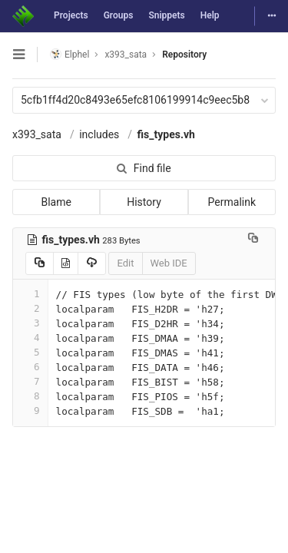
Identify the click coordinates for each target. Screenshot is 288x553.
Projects (71, 15)
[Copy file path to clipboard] (253, 239)
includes (99, 134)
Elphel (69, 54)
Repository (184, 54)
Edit (125, 263)
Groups (119, 15)
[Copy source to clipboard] (39, 263)
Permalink (232, 202)
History (144, 202)
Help (210, 15)
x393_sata (36, 134)
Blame (56, 202)
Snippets (166, 15)
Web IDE (169, 263)
